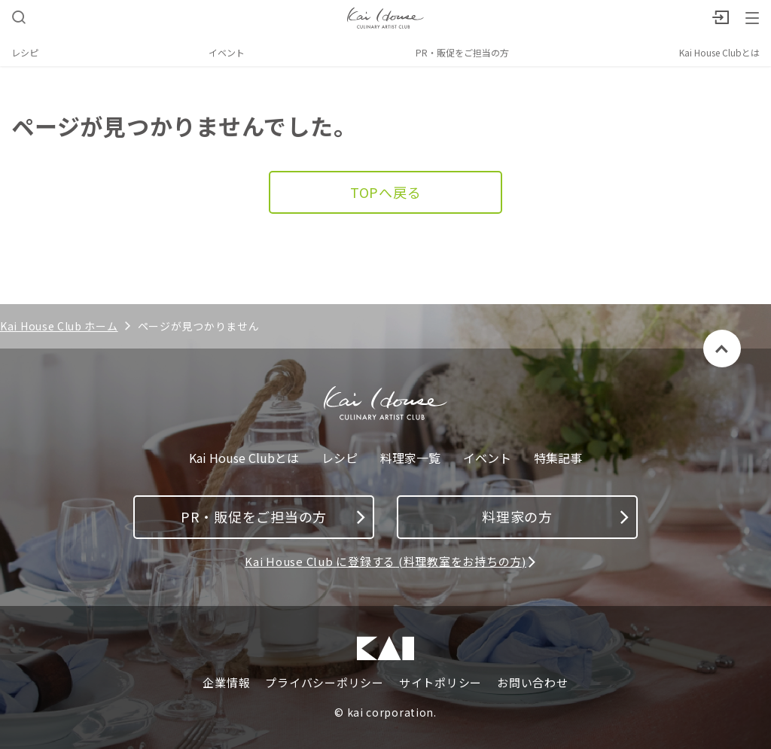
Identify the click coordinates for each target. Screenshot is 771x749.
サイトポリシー (440, 682)
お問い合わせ (532, 682)
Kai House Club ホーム (59, 325)
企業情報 (226, 682)
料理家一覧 (410, 458)
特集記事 (558, 458)
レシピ (24, 52)
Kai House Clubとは (719, 52)
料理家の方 (555, 516)
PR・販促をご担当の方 (462, 52)
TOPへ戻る (386, 192)
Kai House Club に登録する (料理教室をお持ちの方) (385, 561)
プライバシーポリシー (324, 682)
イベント (227, 52)
